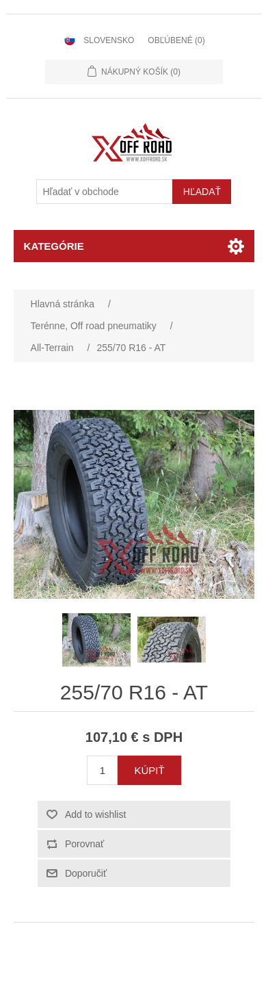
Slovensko (108, 40)
